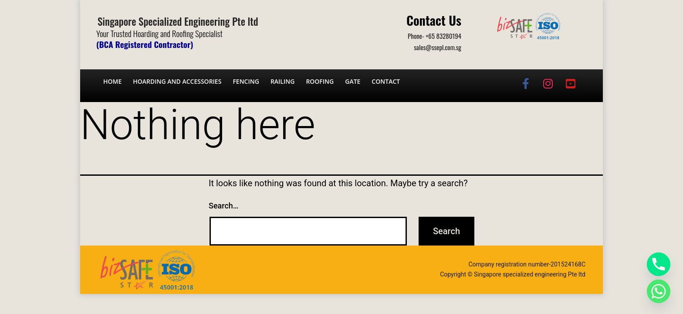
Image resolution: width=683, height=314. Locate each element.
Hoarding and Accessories (177, 81)
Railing (282, 81)
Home (112, 81)
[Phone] (658, 264)
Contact (386, 81)
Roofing (320, 81)
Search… (224, 205)
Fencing (246, 81)
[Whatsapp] (658, 291)
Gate (352, 81)
